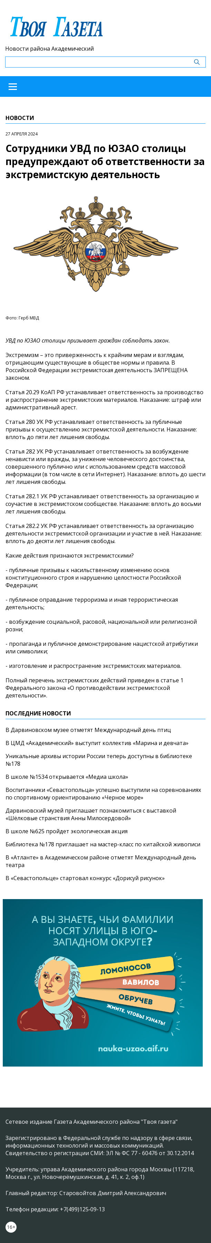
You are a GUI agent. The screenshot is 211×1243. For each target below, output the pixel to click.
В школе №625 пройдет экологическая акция (67, 831)
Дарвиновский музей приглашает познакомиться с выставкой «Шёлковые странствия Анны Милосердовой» (91, 814)
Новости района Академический (49, 48)
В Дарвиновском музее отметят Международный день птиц (88, 730)
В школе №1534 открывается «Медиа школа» (67, 777)
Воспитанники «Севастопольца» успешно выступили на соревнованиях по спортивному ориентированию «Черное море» (103, 793)
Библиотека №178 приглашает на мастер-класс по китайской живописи (103, 844)
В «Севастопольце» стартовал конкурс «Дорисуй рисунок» (85, 878)
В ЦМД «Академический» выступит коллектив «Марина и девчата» (97, 743)
